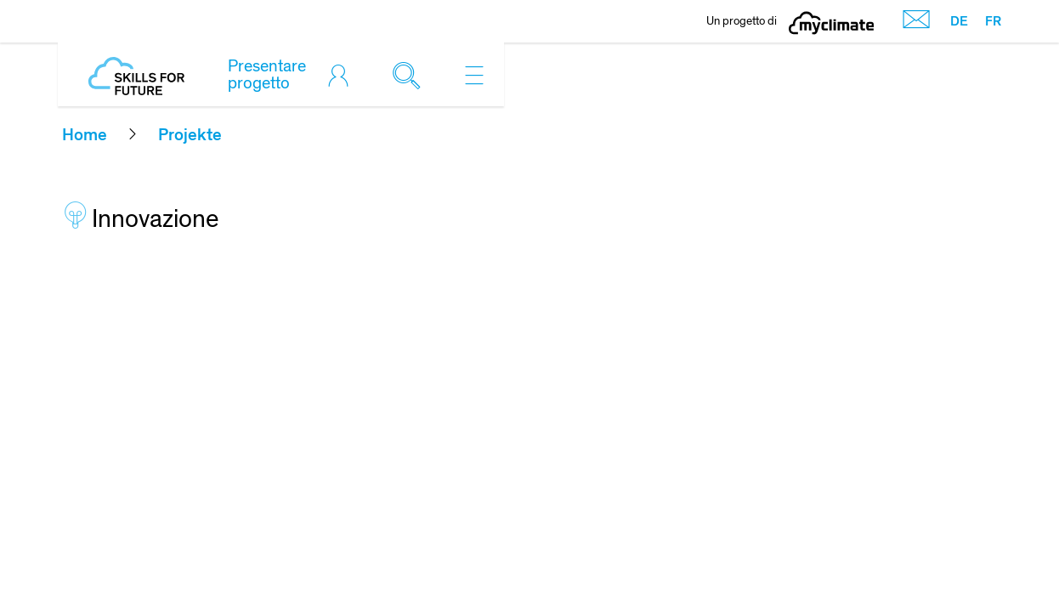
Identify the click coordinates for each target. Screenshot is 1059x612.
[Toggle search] (411, 75)
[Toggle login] (343, 75)
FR (993, 21)
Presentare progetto (267, 75)
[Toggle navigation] (474, 75)
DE (959, 21)
